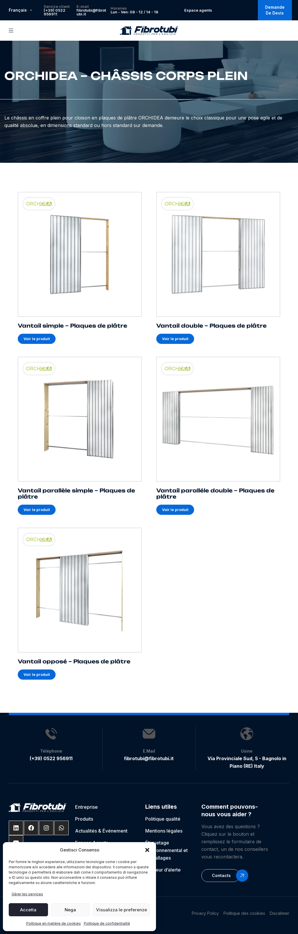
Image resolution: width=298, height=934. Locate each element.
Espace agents (198, 10)
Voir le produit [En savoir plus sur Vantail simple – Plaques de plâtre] (37, 339)
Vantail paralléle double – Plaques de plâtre (215, 493)
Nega (70, 909)
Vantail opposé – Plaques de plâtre (74, 661)
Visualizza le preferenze (121, 909)
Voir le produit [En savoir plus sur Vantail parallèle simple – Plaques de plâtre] (37, 510)
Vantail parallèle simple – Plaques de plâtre (76, 493)
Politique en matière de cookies (53, 923)
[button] (147, 850)
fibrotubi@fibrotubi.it (91, 12)
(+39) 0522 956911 (54, 12)
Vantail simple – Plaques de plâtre (72, 326)
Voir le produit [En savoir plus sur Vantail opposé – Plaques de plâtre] (37, 674)
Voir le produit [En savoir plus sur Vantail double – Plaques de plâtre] (175, 339)
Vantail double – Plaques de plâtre (211, 326)
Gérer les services (27, 894)
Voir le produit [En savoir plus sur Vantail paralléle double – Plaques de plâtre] (175, 510)
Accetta (28, 909)
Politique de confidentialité (107, 923)
